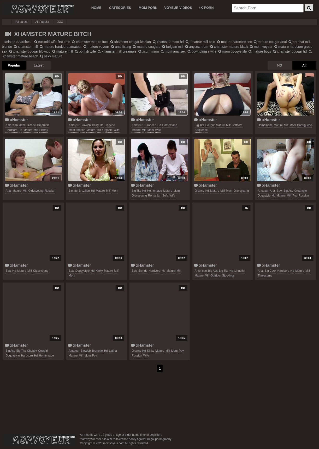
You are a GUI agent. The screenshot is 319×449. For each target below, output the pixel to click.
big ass (288, 190)
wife (116, 130)
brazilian (84, 190)
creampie (43, 125)
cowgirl (43, 350)
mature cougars (146, 47)
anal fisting (121, 47)
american (12, 125)
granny (199, 190)
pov (294, 195)
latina (113, 350)
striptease (201, 130)
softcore (237, 125)
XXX (60, 22)
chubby (32, 350)
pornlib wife (85, 51)
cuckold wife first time (52, 42)
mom (151, 130)
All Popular (42, 22)
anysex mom (196, 47)
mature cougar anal (270, 42)
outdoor (216, 275)
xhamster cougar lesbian (130, 42)
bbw (279, 190)
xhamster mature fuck (90, 42)
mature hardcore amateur (61, 47)
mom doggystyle (232, 51)
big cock (270, 270)
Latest (38, 65)
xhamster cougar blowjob (30, 51)
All (304, 65)
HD (279, 65)
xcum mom (148, 51)
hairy (95, 125)
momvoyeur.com (39, 440)
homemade (169, 125)
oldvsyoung (35, 190)
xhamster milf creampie (117, 51)
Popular (14, 65)
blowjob (86, 125)
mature (28, 130)
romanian (154, 195)
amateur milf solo (200, 42)
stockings (228, 275)
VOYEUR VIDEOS (178, 8)
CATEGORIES (120, 8)
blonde (31, 125)
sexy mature (51, 56)
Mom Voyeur (38, 9)
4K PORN (206, 8)
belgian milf (172, 47)
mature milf (62, 51)
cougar (210, 125)
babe (22, 125)
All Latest (21, 22)
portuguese (304, 125)
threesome (265, 275)
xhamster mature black (229, 47)
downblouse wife (202, 51)
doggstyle (264, 195)
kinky (99, 270)
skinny (43, 130)
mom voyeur (261, 47)
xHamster (16, 119)
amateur (74, 125)
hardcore (11, 130)
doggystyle (82, 270)
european (150, 125)
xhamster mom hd (168, 42)
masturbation (77, 130)
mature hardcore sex (234, 42)
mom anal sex (173, 51)
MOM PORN (148, 8)
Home (96, 8)
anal (8, 190)
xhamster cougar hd (290, 51)
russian (50, 190)
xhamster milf (26, 47)
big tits (199, 125)
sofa (165, 195)
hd (20, 130)
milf (36, 130)
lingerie (110, 125)
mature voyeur (96, 47)
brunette (97, 350)
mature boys (259, 51)
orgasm (107, 130)
